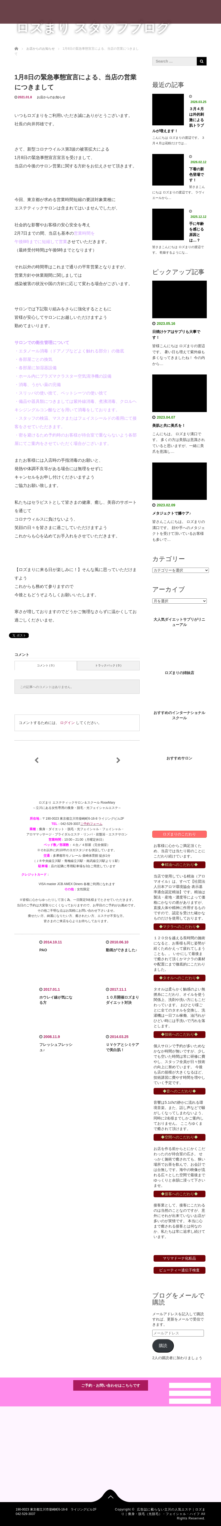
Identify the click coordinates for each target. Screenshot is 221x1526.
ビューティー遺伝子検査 (179, 1270)
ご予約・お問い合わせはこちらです (110, 1385)
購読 (163, 1345)
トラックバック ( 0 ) (108, 665)
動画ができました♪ (121, 950)
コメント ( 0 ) (46, 665)
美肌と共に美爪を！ (168, 425)
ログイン (67, 723)
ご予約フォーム (91, 824)
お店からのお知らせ (51, 97)
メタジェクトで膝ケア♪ (171, 513)
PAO (43, 950)
